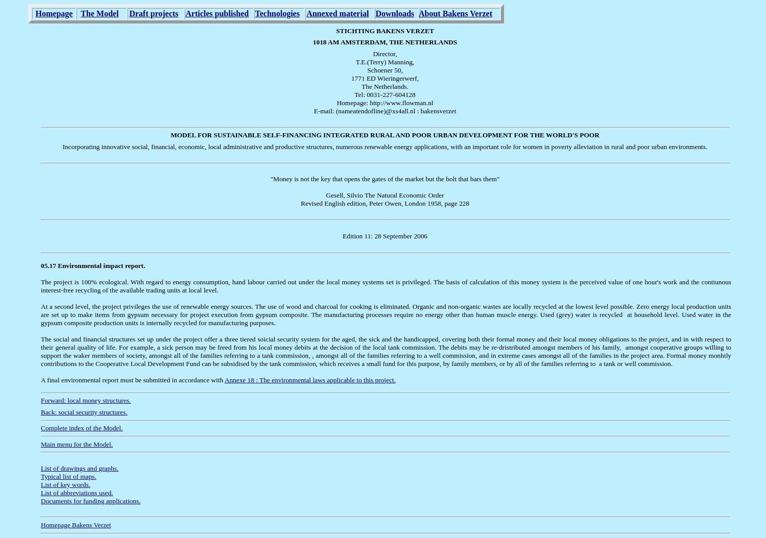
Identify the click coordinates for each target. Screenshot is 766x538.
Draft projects (153, 13)
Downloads (394, 13)
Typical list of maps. (69, 476)
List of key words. (65, 484)
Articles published (217, 13)
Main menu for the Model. (77, 444)
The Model (99, 13)
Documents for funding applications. (90, 501)
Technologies (277, 13)
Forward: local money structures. (86, 400)
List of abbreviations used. (77, 493)
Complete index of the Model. (82, 428)
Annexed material (337, 13)
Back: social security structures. (84, 412)
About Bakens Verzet (455, 13)
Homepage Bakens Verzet (76, 525)
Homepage (54, 13)
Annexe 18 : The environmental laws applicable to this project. (310, 380)
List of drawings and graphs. (79, 468)
